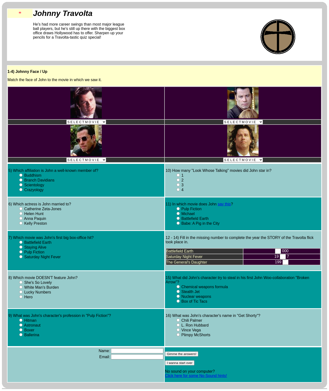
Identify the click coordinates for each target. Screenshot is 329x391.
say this (224, 204)
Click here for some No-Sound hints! (196, 376)
